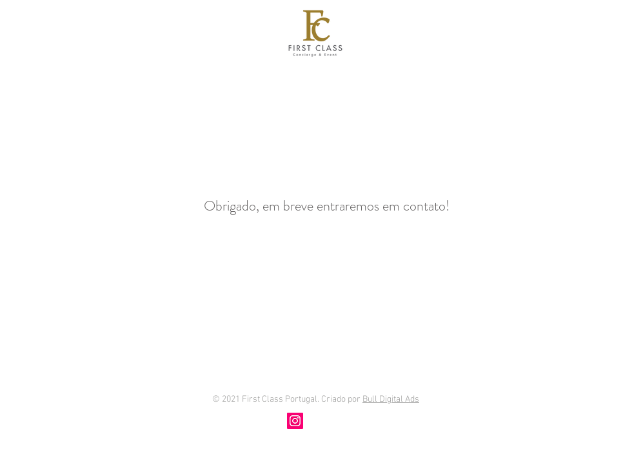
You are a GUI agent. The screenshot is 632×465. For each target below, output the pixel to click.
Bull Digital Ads (390, 399)
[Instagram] (295, 421)
